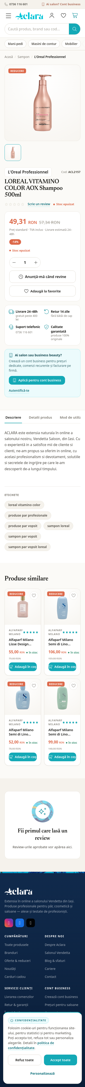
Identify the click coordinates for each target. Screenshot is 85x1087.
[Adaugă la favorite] (34, 595)
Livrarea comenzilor (19, 997)
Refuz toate (24, 1060)
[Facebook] (19, 923)
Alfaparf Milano (16, 632)
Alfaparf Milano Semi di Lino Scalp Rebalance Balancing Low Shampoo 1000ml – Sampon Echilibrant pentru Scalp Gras (62, 732)
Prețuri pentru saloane (61, 1005)
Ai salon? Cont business (60, 4)
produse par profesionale (27, 515)
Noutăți (10, 968)
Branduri (11, 952)
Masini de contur (44, 44)
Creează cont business (61, 997)
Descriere (13, 417)
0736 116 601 (16, 4)
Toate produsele (17, 945)
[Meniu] (8, 16)
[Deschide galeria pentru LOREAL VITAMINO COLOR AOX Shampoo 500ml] (42, 103)
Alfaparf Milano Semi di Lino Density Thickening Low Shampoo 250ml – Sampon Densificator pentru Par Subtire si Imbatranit (21, 732)
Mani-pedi (15, 44)
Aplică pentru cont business (37, 380)
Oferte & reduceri (18, 960)
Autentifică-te (19, 391)
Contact (50, 976)
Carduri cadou (15, 976)
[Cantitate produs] (25, 262)
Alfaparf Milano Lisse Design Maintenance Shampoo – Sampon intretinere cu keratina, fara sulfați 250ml (21, 642)
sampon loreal (58, 526)
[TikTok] (30, 923)
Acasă (9, 57)
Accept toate (60, 1060)
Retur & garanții (16, 1005)
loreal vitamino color (24, 505)
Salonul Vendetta (57, 952)
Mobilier (71, 44)
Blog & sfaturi (55, 960)
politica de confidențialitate (31, 1045)
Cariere (50, 968)
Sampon (23, 57)
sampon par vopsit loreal (27, 547)
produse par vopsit (22, 526)
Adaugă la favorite (42, 291)
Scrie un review (39, 204)
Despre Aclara (55, 945)
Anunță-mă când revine (42, 276)
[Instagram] (9, 923)
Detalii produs (40, 417)
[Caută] (37, 29)
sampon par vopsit (22, 536)
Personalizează (42, 1073)
